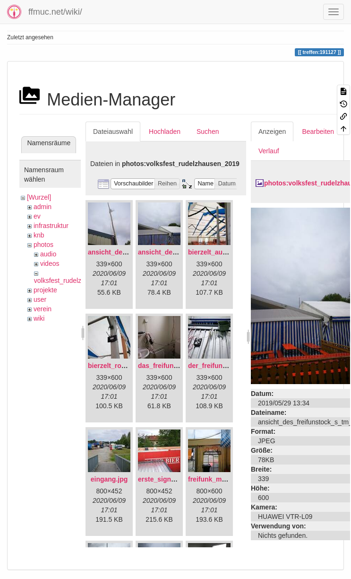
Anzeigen (272, 131)
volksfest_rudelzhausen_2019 (77, 280)
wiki (39, 318)
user (40, 299)
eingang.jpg (109, 479)
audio (48, 254)
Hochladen (164, 131)
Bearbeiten (318, 131)
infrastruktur (51, 225)
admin (42, 207)
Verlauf (268, 151)
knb (39, 235)
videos (49, 263)
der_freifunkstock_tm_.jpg (229, 365)
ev (37, 216)
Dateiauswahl (113, 131)
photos (43, 244)
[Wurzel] (39, 197)
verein (42, 309)
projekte (45, 290)
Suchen (208, 131)
